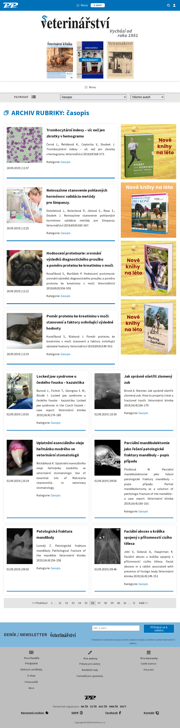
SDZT (123, 706)
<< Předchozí (39, 603)
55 (86, 603)
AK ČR (84, 706)
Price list (149, 669)
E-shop (31, 675)
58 (105, 603)
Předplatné (31, 663)
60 (118, 603)
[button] (159, 628)
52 (66, 603)
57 (99, 603)
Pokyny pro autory (89, 663)
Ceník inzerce (148, 663)
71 (134, 603)
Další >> (143, 603)
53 (73, 603)
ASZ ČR (103, 706)
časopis (65, 162)
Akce (31, 688)
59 (112, 603)
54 (79, 603)
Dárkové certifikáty (31, 669)
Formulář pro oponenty (90, 676)
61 (125, 603)
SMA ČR (113, 706)
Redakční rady (90, 670)
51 (60, 603)
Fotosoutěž (31, 682)
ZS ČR (93, 706)
